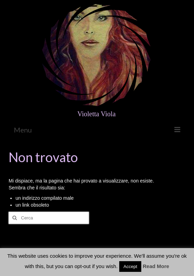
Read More (156, 266)
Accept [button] (130, 266)
